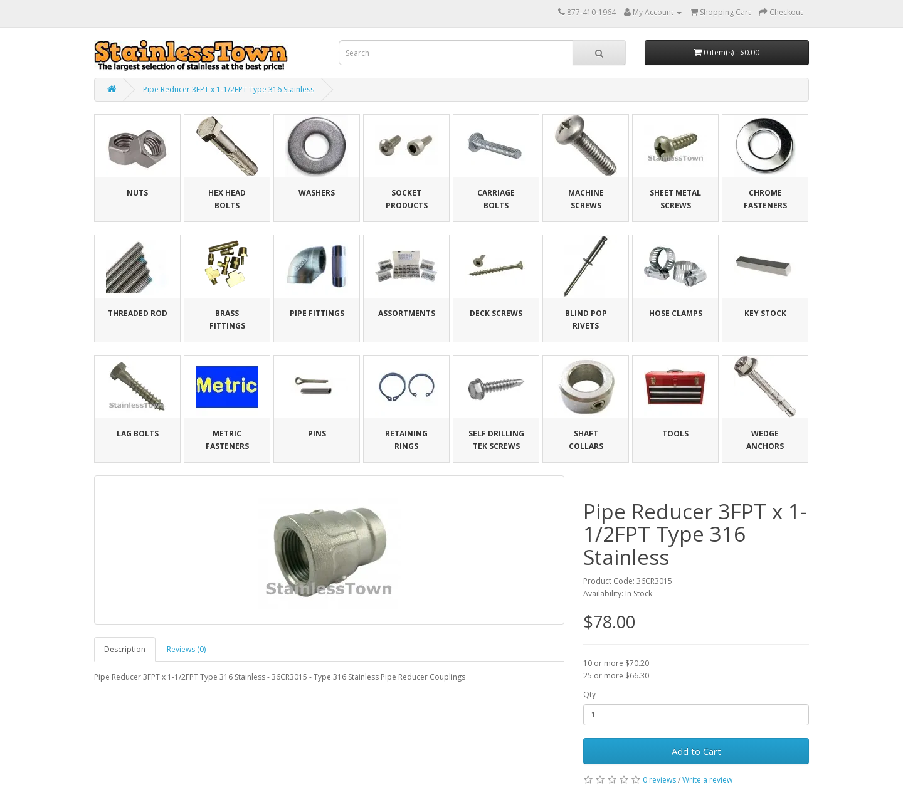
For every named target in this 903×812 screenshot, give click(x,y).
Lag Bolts (138, 433)
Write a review (707, 779)
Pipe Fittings (317, 313)
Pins (317, 433)
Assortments (406, 313)
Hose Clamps (675, 313)
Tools (675, 433)
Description (124, 649)
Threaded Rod (137, 313)
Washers (316, 192)
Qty (589, 694)
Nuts (137, 192)
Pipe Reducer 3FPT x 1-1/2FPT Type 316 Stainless (228, 89)
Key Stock (765, 313)
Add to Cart (696, 751)
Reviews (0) (186, 649)
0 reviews (659, 779)
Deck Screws (496, 313)
